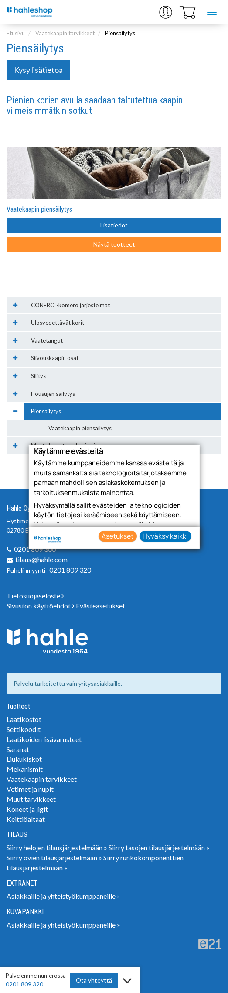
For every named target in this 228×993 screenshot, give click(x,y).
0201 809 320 (70, 570)
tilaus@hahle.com (41, 559)
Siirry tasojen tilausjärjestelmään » (159, 847)
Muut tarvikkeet (31, 799)
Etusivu (16, 33)
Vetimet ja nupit (30, 789)
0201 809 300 (35, 549)
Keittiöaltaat (26, 819)
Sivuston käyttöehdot (41, 605)
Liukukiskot (24, 759)
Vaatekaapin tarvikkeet (65, 33)
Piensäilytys (120, 33)
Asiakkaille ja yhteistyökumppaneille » (63, 896)
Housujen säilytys (53, 393)
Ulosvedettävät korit (57, 322)
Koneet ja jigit (27, 809)
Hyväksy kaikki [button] (165, 536)
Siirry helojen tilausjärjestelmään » (57, 847)
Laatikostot (24, 719)
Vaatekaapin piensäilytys (39, 209)
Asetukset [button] (117, 536)
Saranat (18, 749)
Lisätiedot (114, 225)
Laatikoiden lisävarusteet (44, 739)
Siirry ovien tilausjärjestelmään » (54, 857)
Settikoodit (24, 729)
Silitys (38, 375)
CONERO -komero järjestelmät (70, 305)
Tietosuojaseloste (35, 595)
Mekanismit (25, 769)
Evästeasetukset (100, 605)
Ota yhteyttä (94, 980)
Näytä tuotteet (114, 244)
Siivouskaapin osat (54, 357)
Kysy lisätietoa (38, 70)
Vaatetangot (47, 340)
